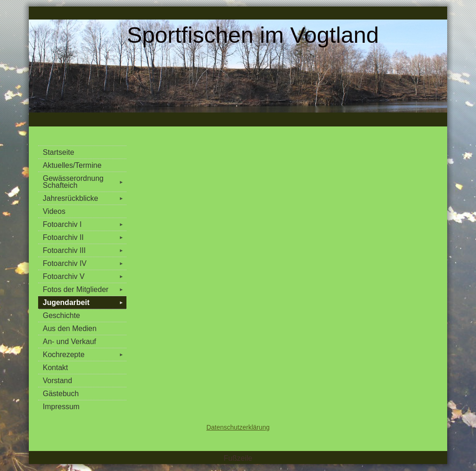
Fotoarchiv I (84, 224)
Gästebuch (61, 394)
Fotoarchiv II (84, 237)
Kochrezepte (84, 354)
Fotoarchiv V (84, 276)
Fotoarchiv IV (84, 263)
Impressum (61, 407)
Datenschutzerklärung (238, 427)
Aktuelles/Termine (72, 165)
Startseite (58, 152)
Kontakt (55, 367)
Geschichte (61, 315)
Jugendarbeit (84, 302)
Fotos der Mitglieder (84, 289)
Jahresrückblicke (84, 198)
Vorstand (57, 381)
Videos (54, 211)
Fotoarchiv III (84, 250)
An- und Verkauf (69, 341)
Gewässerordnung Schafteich (84, 181)
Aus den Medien (70, 328)
